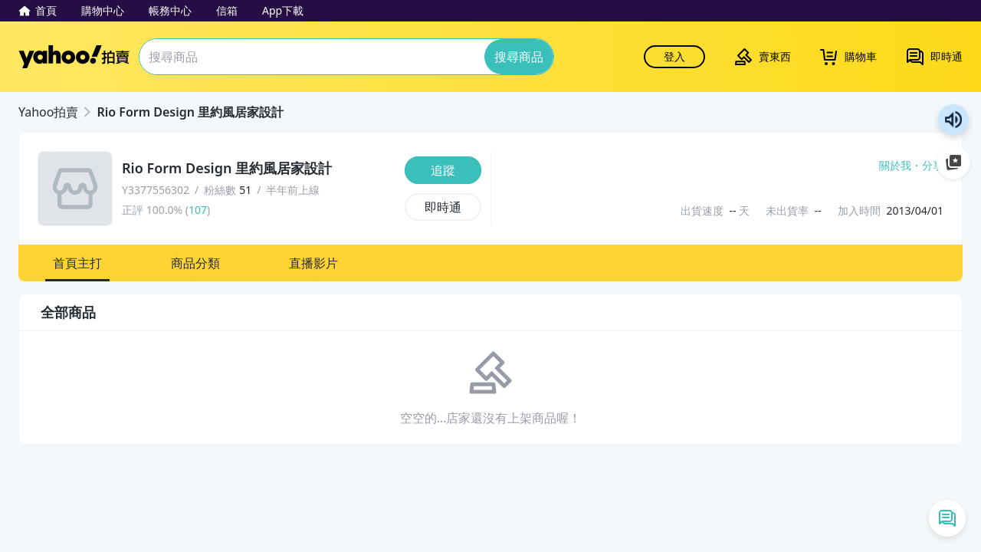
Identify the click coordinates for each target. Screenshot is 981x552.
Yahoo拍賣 (74, 56)
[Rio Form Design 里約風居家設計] (258, 168)
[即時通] (443, 207)
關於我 (895, 165)
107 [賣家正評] (198, 209)
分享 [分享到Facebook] (932, 165)
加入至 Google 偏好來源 (953, 162)
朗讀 (953, 119)
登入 (674, 56)
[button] (77, 263)
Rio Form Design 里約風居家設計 (190, 112)
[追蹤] (443, 170)
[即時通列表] (947, 518)
